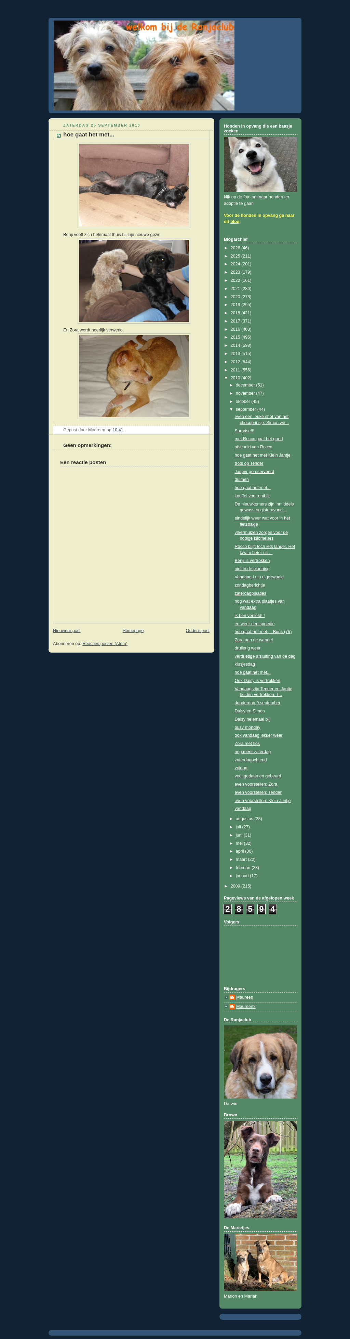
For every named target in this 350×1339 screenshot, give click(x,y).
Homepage (133, 630)
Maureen (244, 997)
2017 (236, 321)
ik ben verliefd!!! (250, 615)
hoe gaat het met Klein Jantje (263, 455)
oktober (244, 401)
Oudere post (198, 630)
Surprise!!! (244, 431)
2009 (236, 886)
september (246, 409)
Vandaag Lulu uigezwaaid (259, 577)
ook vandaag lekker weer (259, 735)
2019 (236, 304)
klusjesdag (245, 664)
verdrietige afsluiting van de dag (265, 656)
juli (239, 827)
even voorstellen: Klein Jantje (263, 800)
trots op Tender (249, 463)
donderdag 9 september (258, 702)
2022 (236, 280)
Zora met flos (247, 743)
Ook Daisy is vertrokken (257, 680)
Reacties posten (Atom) (104, 643)
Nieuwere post (67, 630)
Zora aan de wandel (254, 640)
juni (240, 835)
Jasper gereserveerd (254, 471)
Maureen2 (246, 1006)
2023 (236, 272)
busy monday (247, 727)
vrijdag (241, 767)
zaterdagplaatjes (251, 593)
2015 (236, 337)
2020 (236, 296)
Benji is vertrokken (252, 560)
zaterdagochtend (251, 760)
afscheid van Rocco (253, 447)
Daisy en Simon (250, 711)
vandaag (243, 808)
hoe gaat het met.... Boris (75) (263, 631)
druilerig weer (248, 648)
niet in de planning (252, 568)
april (240, 851)
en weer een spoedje (255, 623)
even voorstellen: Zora (256, 784)
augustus (245, 818)
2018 (236, 313)
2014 (236, 345)
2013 (236, 353)
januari (243, 876)
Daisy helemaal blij (253, 719)
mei (240, 843)
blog (235, 221)
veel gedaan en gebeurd (258, 776)
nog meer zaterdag (253, 751)
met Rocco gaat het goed (259, 438)
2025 (236, 256)
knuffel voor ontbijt (252, 496)
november (246, 393)
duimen (242, 479)
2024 (236, 264)
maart (242, 859)
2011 (236, 370)
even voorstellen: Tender (258, 792)
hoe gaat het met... (253, 487)
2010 (236, 378)
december (246, 385)
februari (244, 867)
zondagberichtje (250, 585)
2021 (236, 288)
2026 (236, 248)
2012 (236, 361)
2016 (236, 329)
